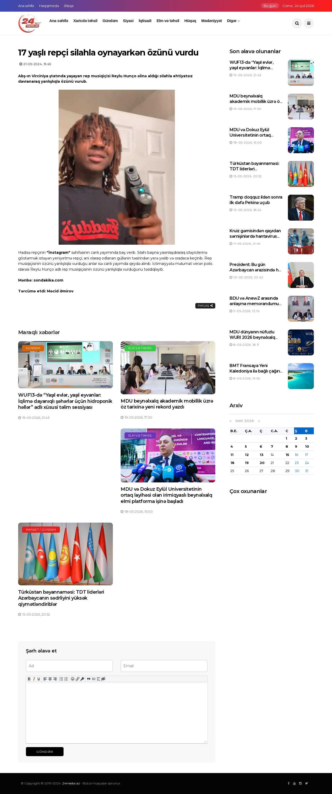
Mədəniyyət (211, 20)
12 (247, 455)
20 (262, 463)
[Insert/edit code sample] (93, 678)
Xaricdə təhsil (85, 20)
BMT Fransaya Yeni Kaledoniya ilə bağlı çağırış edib (256, 371)
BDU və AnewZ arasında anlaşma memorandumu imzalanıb (254, 304)
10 (307, 446)
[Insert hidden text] (103, 678)
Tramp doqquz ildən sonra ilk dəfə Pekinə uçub (256, 200)
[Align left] (45, 678)
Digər (232, 20)
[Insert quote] (88, 678)
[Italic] (33, 678)
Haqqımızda (49, 6)
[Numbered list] (66, 678)
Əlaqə (68, 6)
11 (231, 455)
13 (262, 455)
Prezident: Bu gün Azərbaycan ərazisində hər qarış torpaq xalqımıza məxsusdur (256, 272)
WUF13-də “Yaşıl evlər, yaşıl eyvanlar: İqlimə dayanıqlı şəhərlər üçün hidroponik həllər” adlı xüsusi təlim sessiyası (65, 401)
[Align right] (54, 678)
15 (287, 455)
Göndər (44, 752)
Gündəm (110, 20)
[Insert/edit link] (77, 678)
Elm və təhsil (168, 20)
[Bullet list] (61, 678)
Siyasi (128, 20)
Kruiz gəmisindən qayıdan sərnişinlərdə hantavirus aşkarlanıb (255, 236)
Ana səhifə (26, 6)
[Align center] (50, 678)
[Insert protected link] (82, 678)
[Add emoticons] (72, 678)
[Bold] (29, 678)
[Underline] (38, 678)
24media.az (71, 783)
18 (232, 463)
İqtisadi (145, 20)
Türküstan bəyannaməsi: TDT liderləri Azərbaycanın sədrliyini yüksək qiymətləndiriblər (61, 598)
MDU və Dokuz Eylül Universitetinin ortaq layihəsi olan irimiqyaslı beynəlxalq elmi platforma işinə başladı (166, 495)
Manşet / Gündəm (41, 529)
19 (247, 463)
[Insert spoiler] (98, 678)
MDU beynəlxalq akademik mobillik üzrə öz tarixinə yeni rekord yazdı (167, 404)
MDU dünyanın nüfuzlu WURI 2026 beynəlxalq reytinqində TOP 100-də (253, 337)
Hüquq (190, 20)
